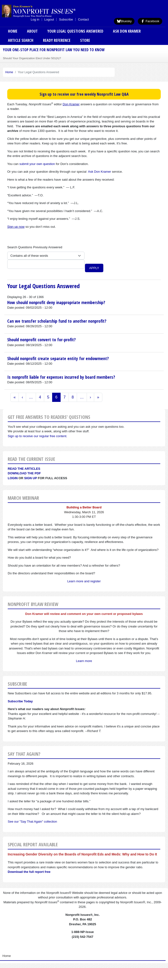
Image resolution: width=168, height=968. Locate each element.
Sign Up (30, 478)
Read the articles (24, 468)
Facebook (150, 21)
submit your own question (37, 164)
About (32, 31)
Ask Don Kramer (127, 31)
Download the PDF (24, 473)
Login (13, 478)
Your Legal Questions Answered (75, 31)
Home (12, 31)
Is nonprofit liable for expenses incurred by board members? (61, 377)
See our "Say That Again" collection (32, 821)
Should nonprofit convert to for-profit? (41, 339)
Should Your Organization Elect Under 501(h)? (32, 58)
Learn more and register (84, 581)
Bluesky (124, 21)
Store (85, 40)
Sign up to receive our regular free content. (37, 436)
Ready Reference (56, 40)
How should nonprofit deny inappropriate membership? (56, 302)
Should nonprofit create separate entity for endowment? (58, 358)
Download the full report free (29, 872)
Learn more (84, 661)
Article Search (20, 40)
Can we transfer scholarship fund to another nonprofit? (56, 321)
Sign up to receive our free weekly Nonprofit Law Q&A (84, 94)
